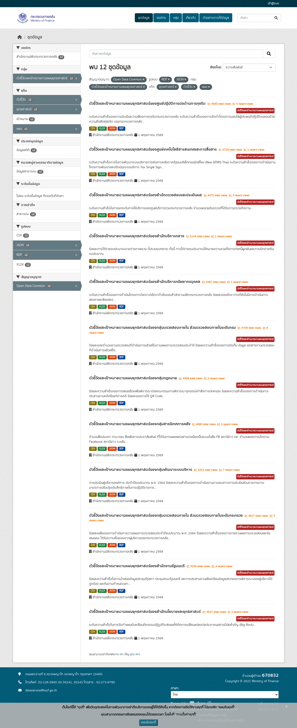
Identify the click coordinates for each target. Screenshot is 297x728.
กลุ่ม (176, 18)
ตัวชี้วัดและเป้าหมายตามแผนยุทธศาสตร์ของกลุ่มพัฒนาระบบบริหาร (141, 470)
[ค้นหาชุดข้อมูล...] (259, 18)
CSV (93, 128)
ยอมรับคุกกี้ (148, 722)
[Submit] (276, 18)
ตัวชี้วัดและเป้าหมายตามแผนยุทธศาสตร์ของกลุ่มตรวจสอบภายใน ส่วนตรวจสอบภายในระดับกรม (163, 328)
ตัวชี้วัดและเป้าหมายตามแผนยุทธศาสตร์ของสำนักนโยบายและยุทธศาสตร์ (145, 612)
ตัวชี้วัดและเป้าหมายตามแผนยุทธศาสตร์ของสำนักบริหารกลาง (137, 236)
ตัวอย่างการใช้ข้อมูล (216, 18)
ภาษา (174, 688)
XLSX (102, 128)
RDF (121, 128)
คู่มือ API (134, 654)
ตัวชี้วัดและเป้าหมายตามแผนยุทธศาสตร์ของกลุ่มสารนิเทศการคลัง (140, 424)
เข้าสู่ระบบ (273, 3)
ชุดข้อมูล (143, 18)
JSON (112, 128)
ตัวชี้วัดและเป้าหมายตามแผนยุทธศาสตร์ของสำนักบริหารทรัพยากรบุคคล (145, 282)
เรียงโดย (215, 67)
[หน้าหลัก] (19, 37)
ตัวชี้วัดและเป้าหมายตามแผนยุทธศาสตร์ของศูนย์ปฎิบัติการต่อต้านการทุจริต (148, 104)
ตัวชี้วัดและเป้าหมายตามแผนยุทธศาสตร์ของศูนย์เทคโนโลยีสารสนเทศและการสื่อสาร (153, 149)
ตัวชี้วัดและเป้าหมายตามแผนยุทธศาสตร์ (255, 110)
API (121, 654)
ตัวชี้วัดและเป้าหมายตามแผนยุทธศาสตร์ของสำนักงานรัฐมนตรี (137, 566)
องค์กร (161, 18)
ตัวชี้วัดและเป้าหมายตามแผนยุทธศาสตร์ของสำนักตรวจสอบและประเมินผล (146, 195)
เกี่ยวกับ (191, 18)
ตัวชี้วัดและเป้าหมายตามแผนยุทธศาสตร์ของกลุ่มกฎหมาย (133, 378)
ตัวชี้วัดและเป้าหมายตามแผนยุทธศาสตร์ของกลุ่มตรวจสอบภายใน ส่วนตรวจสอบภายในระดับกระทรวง (166, 516)
